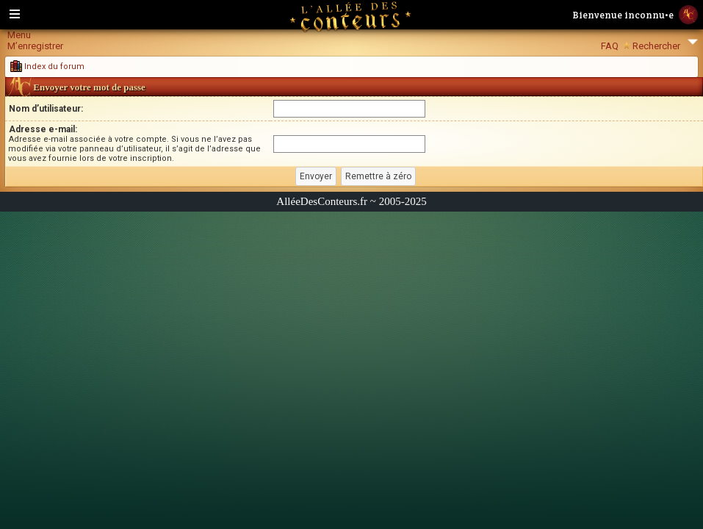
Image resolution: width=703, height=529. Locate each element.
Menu (19, 34)
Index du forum (47, 66)
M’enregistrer (35, 45)
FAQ (610, 45)
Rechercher (656, 45)
